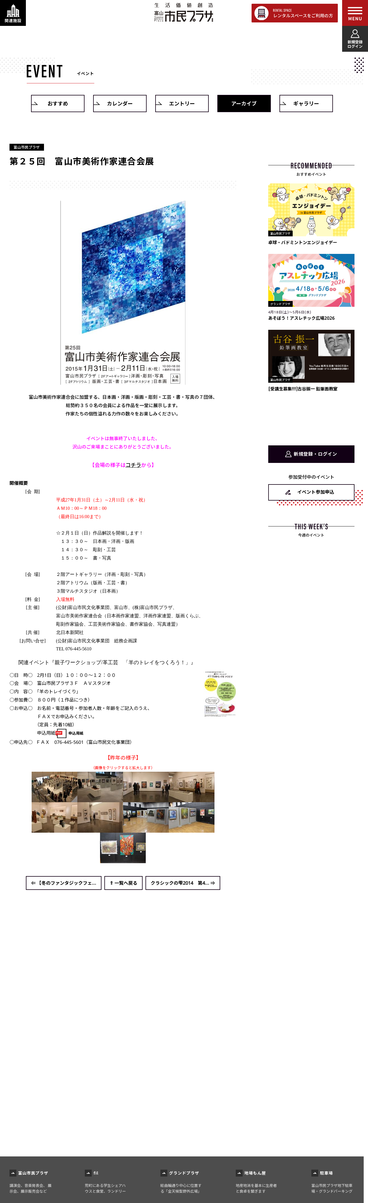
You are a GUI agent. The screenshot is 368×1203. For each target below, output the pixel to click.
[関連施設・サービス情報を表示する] (13, 13)
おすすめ (57, 103)
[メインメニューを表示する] (355, 13)
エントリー (182, 103)
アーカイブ (244, 103)
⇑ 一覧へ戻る (123, 883)
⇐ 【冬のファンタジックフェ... (63, 883)
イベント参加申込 (315, 492)
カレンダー (120, 103)
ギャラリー (306, 103)
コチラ (133, 464)
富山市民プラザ (183, 12)
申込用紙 (75, 733)
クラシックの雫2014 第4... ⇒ (183, 883)
